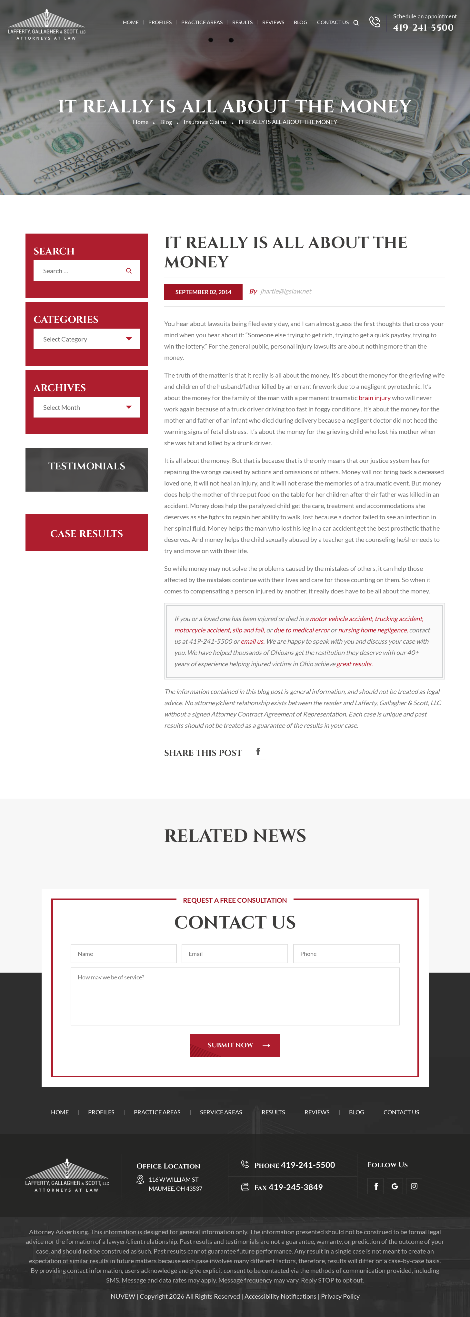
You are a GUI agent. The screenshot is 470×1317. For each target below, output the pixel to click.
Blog (300, 22)
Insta (414, 1186)
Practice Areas (202, 22)
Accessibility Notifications (280, 1296)
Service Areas (221, 1112)
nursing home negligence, (373, 630)
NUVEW (123, 1296)
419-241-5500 (423, 28)
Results (242, 22)
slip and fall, (248, 630)
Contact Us (333, 22)
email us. (253, 641)
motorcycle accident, (202, 630)
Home (131, 22)
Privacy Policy (340, 1296)
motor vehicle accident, (341, 618)
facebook (258, 752)
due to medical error (301, 630)
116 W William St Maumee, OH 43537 (175, 1184)
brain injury (375, 397)
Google (395, 1186)
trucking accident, (399, 618)
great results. (354, 664)
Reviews (273, 22)
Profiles (160, 22)
